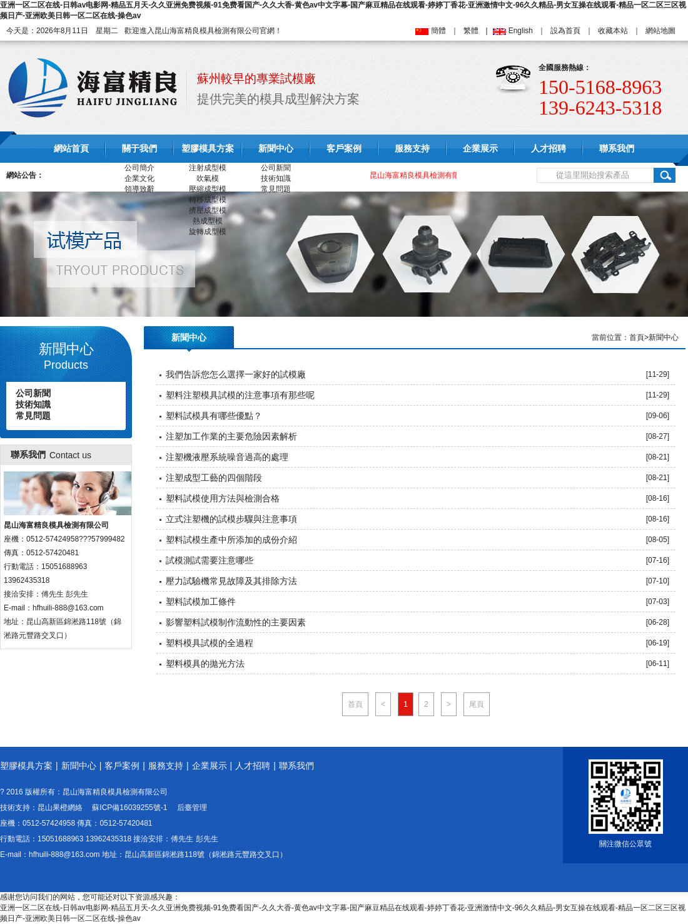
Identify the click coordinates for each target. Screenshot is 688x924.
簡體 (438, 30)
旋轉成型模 (207, 231)
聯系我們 (616, 148)
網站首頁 (71, 148)
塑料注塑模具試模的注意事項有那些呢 (240, 395)
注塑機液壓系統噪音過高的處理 (227, 457)
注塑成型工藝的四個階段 (214, 478)
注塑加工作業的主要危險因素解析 (231, 436)
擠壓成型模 (207, 210)
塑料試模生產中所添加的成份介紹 (231, 540)
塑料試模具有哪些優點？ (214, 416)
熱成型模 (208, 221)
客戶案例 (344, 148)
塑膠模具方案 (207, 148)
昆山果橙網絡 (60, 807)
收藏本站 (613, 30)
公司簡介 (139, 167)
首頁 (636, 337)
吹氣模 (207, 178)
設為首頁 (565, 30)
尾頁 (476, 704)
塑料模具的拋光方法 (205, 664)
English (520, 30)
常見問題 (276, 189)
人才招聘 (548, 148)
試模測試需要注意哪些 (209, 560)
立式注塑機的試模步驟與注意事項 (231, 519)
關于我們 (139, 148)
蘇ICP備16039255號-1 (129, 807)
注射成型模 (207, 167)
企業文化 (139, 178)
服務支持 (412, 148)
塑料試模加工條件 (201, 602)
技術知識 (276, 178)
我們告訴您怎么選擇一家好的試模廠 (236, 374)
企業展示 (480, 148)
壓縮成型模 (207, 189)
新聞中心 (275, 148)
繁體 (470, 30)
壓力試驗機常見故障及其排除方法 (231, 581)
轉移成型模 (207, 199)
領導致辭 (139, 189)
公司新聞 (276, 167)
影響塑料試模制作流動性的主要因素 (236, 622)
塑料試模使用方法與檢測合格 (223, 498)
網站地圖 (660, 30)
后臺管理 (192, 807)
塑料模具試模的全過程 (209, 643)
